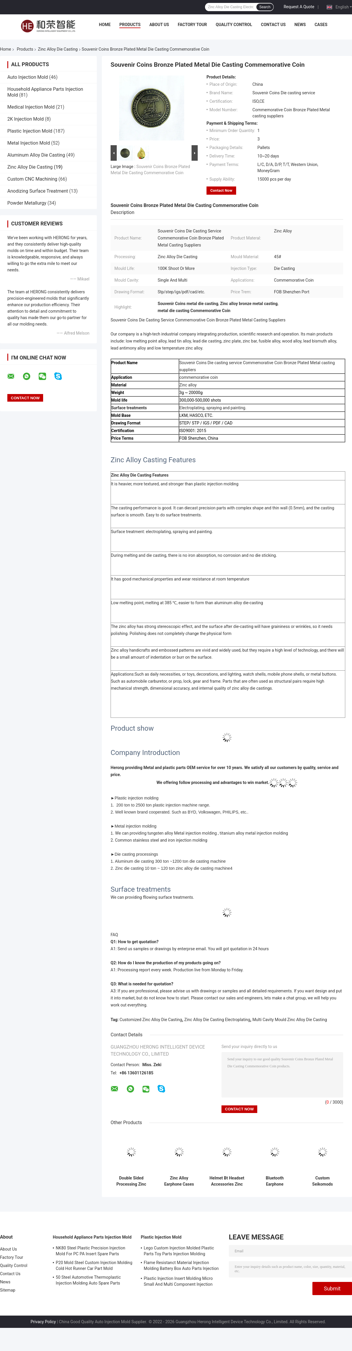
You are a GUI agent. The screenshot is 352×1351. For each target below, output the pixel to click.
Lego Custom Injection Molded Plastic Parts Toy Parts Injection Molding (179, 1251)
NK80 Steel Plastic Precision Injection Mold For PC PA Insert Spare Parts (90, 1251)
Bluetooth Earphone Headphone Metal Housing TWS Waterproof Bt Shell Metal (274, 1181)
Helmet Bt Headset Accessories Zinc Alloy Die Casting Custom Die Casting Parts (226, 1181)
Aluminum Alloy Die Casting (36, 155)
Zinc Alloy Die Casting (57, 49)
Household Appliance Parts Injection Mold (92, 1237)
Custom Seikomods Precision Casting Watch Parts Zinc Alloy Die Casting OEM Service (322, 1181)
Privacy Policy (43, 1321)
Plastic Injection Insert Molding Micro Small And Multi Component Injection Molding (178, 1282)
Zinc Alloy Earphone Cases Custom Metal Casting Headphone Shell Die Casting (179, 1181)
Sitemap (7, 1290)
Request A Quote (299, 6)
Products (130, 24)
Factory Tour (192, 24)
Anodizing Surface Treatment (37, 191)
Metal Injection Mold (28, 143)
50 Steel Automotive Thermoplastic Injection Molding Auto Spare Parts (88, 1280)
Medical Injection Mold (31, 107)
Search (264, 7)
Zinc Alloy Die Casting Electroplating (217, 1019)
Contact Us (273, 24)
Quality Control (234, 24)
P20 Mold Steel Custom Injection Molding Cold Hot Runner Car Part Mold (94, 1265)
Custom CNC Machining (32, 179)
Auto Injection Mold (27, 77)
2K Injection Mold (25, 119)
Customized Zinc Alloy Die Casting (151, 1019)
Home (105, 24)
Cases (320, 24)
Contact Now (221, 190)
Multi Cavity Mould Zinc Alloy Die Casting (289, 1019)
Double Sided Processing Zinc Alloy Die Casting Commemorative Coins (131, 1181)
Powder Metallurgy (26, 203)
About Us (159, 24)
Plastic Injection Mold (29, 131)
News (300, 24)
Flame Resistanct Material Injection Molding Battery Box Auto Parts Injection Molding (181, 1266)
